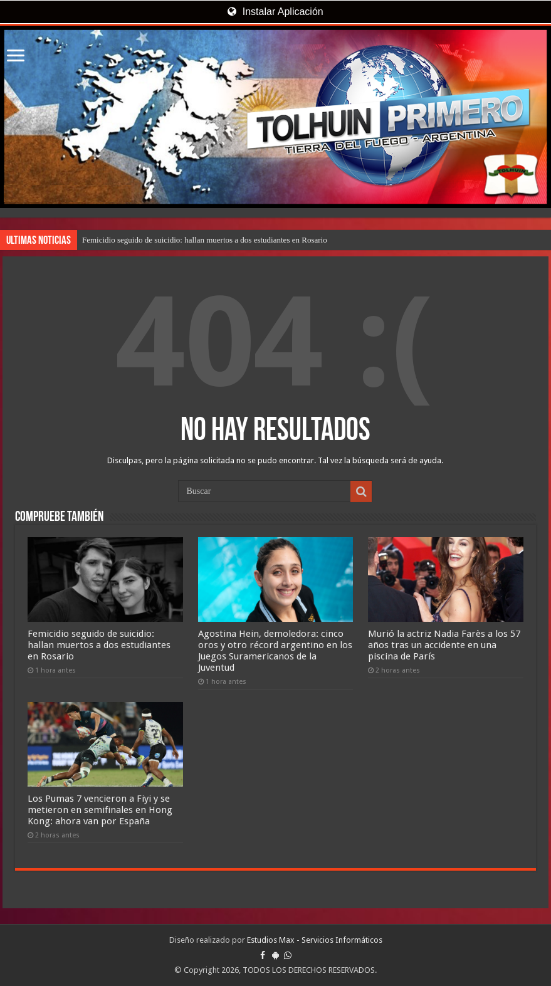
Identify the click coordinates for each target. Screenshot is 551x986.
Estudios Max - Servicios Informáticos (314, 940)
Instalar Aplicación (275, 11)
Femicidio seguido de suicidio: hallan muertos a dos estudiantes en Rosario (204, 239)
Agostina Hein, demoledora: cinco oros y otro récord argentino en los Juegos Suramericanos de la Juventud (275, 650)
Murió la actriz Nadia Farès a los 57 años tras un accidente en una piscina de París (444, 645)
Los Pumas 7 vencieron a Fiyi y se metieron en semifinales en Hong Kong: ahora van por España (100, 810)
